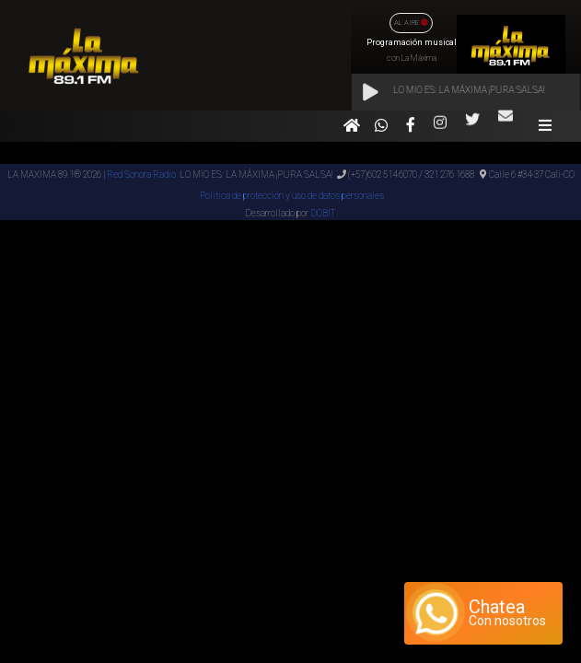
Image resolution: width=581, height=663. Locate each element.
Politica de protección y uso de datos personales (291, 196)
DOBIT (322, 213)
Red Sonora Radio (141, 174)
